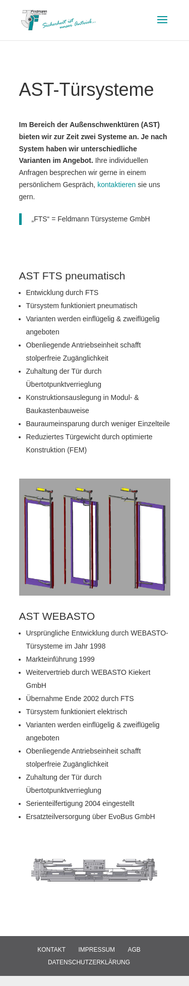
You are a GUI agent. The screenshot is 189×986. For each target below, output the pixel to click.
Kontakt (51, 949)
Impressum (96, 949)
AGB (134, 949)
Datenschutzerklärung (89, 962)
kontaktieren (117, 185)
